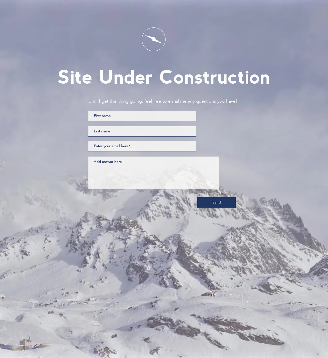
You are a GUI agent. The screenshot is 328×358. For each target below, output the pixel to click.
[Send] (216, 202)
